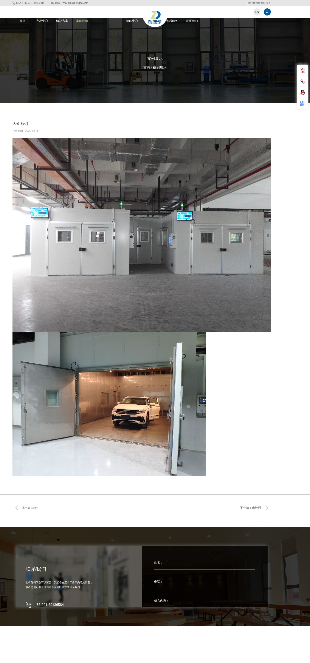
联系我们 (192, 21)
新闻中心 (132, 21)
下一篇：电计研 (250, 507)
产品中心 (42, 21)
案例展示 (82, 21)
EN (257, 12)
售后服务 (172, 21)
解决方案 (62, 21)
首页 (22, 21)
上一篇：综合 (30, 507)
